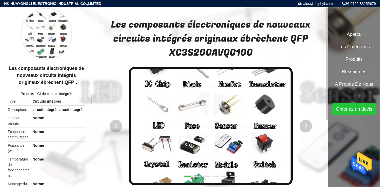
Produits (27, 94)
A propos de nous (354, 84)
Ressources (354, 71)
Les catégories (354, 46)
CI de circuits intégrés (54, 94)
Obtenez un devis (354, 109)
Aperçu (354, 34)
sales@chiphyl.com (317, 4)
